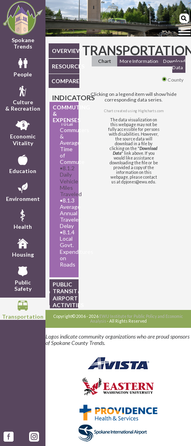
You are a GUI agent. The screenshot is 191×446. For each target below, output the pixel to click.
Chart (104, 61)
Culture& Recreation (22, 97)
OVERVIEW (65, 50)
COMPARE (65, 81)
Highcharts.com (150, 111)
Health (23, 219)
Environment (23, 191)
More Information (139, 61)
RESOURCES (65, 66)
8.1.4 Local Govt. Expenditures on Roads (67, 248)
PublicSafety (23, 277)
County (172, 80)
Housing (23, 247)
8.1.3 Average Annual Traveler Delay (67, 213)
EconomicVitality (22, 131)
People (23, 66)
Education (22, 163)
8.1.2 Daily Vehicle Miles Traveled (67, 181)
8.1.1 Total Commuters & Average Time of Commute (67, 140)
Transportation (22, 309)
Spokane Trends (22, 25)
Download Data (174, 64)
